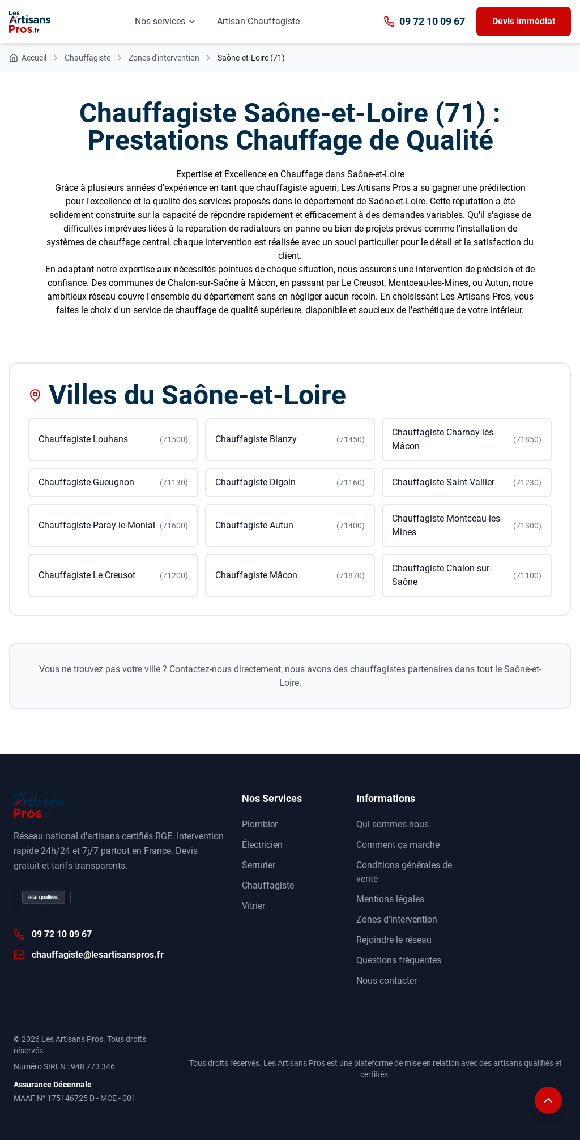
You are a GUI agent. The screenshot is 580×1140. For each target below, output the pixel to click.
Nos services (166, 21)
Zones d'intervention (396, 919)
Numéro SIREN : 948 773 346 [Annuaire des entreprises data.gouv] (64, 1066)
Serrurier (258, 865)
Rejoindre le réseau (394, 939)
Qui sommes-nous (392, 824)
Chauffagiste (268, 885)
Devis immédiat (523, 21)
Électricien (262, 844)
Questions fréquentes (398, 960)
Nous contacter (386, 980)
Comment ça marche (398, 844)
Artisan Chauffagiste (258, 21)
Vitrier (253, 905)
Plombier (260, 824)
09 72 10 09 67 (424, 21)
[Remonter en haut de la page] (548, 1108)
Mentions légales (390, 899)
